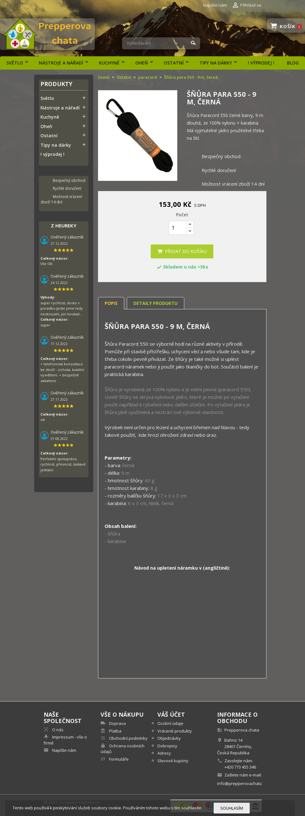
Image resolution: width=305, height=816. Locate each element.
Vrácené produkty (174, 731)
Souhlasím (231, 808)
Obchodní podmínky (128, 738)
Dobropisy (167, 746)
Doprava (117, 723)
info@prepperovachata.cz (242, 783)
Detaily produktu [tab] (155, 303)
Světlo (14, 63)
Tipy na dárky (215, 63)
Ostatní (174, 63)
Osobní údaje (170, 723)
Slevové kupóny (172, 760)
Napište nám (215, 5)
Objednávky (169, 738)
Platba (114, 731)
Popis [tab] (111, 303)
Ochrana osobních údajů (122, 749)
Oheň (141, 63)
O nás (57, 730)
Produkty (56, 84)
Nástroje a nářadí (61, 63)
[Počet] (177, 228)
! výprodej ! (261, 63)
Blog (293, 63)
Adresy (164, 753)
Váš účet (171, 714)
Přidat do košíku (182, 251)
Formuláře (118, 759)
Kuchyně (109, 63)
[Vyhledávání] (161, 43)
